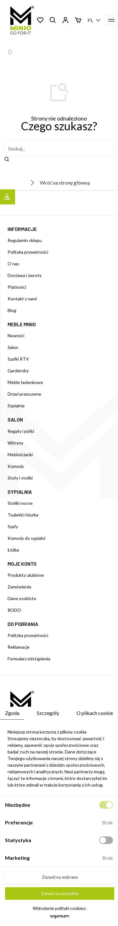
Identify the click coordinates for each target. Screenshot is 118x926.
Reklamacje (19, 647)
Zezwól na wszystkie (60, 893)
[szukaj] (59, 148)
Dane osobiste (22, 598)
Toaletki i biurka (23, 514)
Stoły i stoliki (20, 478)
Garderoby (18, 370)
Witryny (15, 442)
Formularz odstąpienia (29, 658)
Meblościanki (20, 454)
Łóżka (13, 549)
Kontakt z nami (22, 298)
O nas (13, 263)
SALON (15, 419)
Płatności (17, 287)
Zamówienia (19, 586)
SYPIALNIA (20, 492)
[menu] (111, 20)
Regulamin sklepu (25, 240)
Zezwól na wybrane (60, 877)
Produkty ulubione (26, 575)
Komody (16, 466)
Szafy (13, 526)
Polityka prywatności (28, 252)
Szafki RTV (18, 359)
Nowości (16, 335)
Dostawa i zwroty (25, 275)
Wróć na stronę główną (59, 182)
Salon (13, 347)
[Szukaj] (53, 20)
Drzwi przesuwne (24, 394)
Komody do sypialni (26, 538)
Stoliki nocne (20, 503)
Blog (12, 310)
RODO (14, 610)
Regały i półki (21, 431)
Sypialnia (16, 405)
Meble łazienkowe (25, 382)
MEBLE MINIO (22, 324)
